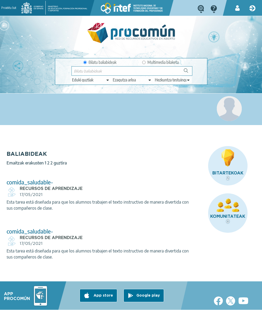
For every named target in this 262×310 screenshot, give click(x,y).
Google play (148, 283)
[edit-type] (90, 79)
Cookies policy (108, 303)
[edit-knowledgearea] (132, 79)
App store (103, 283)
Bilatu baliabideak (99, 62)
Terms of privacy (77, 303)
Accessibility (137, 303)
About (17, 303)
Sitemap (161, 303)
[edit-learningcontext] (172, 79)
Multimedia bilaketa (160, 62)
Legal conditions (43, 303)
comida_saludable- (95, 169)
